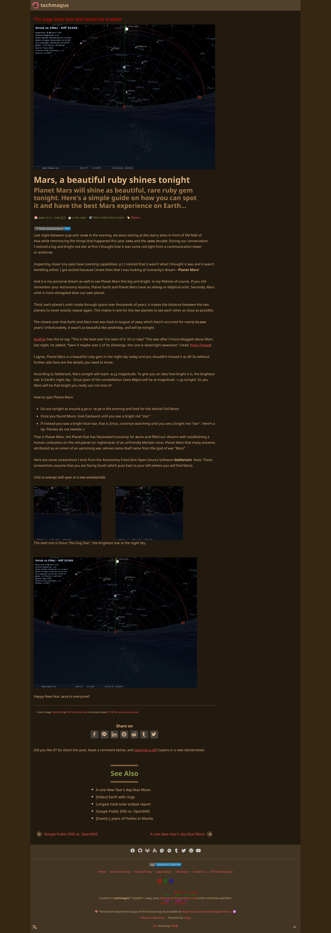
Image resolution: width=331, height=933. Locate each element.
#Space (135, 217)
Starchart (58, 712)
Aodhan (40, 339)
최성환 (174, 926)
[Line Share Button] (104, 734)
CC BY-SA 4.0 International (123, 712)
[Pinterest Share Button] (124, 734)
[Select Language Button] (271, 5)
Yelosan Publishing (152, 918)
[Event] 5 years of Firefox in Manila (124, 818)
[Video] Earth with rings (115, 796)
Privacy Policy (143, 872)
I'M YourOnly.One (222, 872)
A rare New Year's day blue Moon (123, 789)
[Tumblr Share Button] (144, 734)
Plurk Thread (200, 345)
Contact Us (200, 872)
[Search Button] (261, 5)
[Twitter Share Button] (154, 734)
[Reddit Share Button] (134, 734)
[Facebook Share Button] (95, 734)
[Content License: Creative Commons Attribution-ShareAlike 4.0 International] (165, 882)
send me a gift (145, 750)
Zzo (155, 926)
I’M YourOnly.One (77, 712)
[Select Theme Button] (282, 5)
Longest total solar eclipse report (123, 804)
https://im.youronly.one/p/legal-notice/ (206, 911)
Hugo (187, 918)
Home (294, 5)
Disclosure (182, 872)
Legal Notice (163, 872)
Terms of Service (120, 872)
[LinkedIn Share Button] (114, 734)
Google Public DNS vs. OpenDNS (123, 811)
